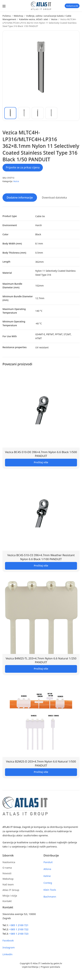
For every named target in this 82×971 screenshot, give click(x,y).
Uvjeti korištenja (30, 966)
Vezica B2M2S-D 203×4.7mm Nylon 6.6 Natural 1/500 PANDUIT (41, 763)
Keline (47, 876)
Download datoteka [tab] (54, 197)
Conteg (48, 882)
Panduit (48, 862)
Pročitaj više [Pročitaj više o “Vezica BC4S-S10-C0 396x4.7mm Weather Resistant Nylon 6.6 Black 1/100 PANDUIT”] (41, 565)
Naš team (8, 884)
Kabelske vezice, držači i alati (33, 19)
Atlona (47, 869)
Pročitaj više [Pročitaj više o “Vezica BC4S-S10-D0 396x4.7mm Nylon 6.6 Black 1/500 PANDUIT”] (41, 462)
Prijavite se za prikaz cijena (23, 167)
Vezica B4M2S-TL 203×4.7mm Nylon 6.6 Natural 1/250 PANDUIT (41, 660)
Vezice (54, 19)
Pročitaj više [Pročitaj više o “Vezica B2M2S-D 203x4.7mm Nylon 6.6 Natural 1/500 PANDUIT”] (41, 771)
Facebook (8, 940)
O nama (7, 867)
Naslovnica (8, 862)
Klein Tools (50, 889)
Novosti (6, 873)
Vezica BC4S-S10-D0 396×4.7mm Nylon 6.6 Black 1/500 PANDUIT (41, 454)
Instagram (8, 947)
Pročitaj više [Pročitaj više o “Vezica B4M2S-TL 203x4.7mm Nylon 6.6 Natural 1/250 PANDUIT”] (41, 668)
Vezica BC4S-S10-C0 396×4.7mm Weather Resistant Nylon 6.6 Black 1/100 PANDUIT (41, 557)
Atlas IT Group (10, 890)
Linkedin (7, 954)
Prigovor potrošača (50, 966)
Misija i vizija (9, 895)
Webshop (18, 15)
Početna (6, 15)
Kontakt (7, 901)
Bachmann (50, 896)
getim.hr (58, 963)
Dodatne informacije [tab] (20, 197)
